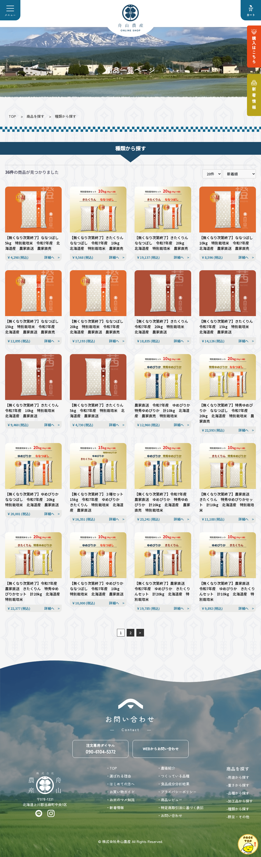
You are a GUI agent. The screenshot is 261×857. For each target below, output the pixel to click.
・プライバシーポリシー (177, 791)
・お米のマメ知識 (120, 799)
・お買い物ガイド (120, 791)
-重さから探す (237, 785)
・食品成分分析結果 (173, 783)
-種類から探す (237, 808)
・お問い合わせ (169, 815)
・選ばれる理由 (118, 775)
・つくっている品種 (173, 775)
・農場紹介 (166, 768)
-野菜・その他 (237, 816)
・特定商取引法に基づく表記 (180, 807)
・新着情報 (115, 807)
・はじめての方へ (120, 783)
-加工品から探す (239, 800)
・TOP (111, 768)
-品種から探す (237, 793)
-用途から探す (237, 777)
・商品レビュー (169, 799)
